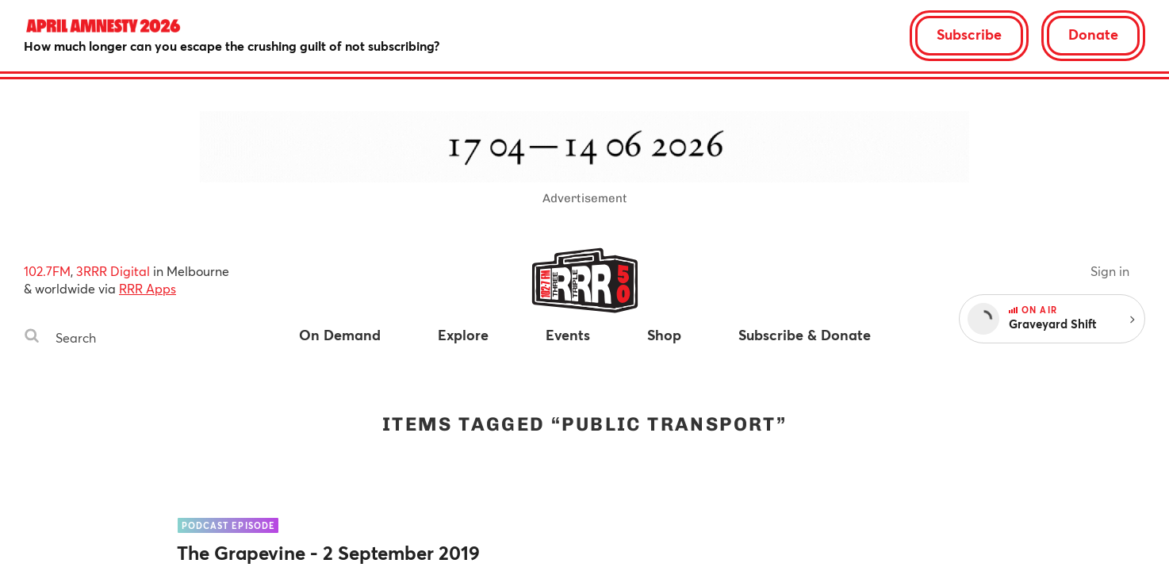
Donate (1093, 34)
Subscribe (969, 34)
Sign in (1109, 271)
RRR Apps (147, 288)
